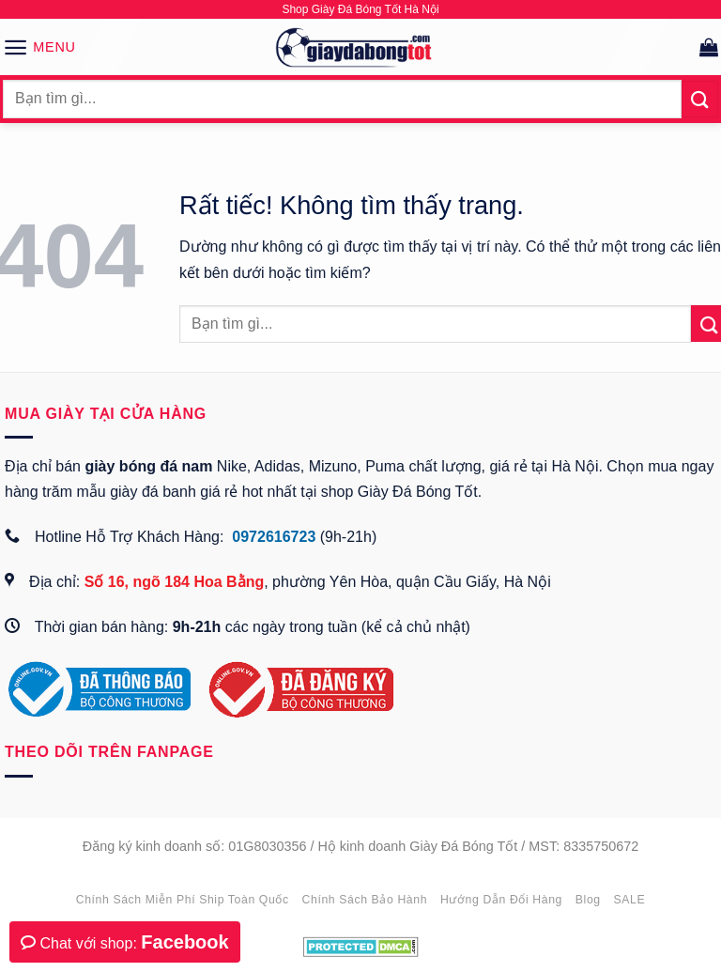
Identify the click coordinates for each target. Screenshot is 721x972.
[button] (39, 46)
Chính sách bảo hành (365, 899)
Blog (588, 899)
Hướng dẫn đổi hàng (501, 899)
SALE (630, 899)
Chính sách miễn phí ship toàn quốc (182, 899)
